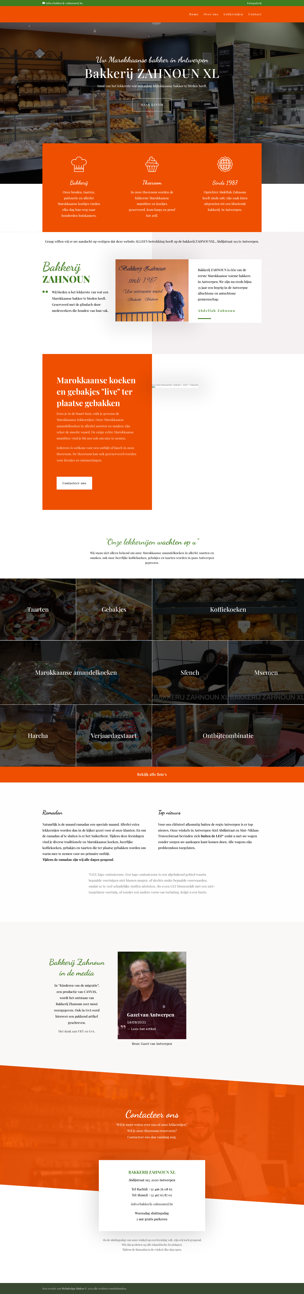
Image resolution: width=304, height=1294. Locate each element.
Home (194, 14)
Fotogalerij (254, 3)
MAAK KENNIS (152, 105)
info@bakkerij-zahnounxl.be (152, 1204)
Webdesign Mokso (73, 1288)
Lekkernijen (233, 14)
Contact (255, 14)
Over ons (211, 14)
